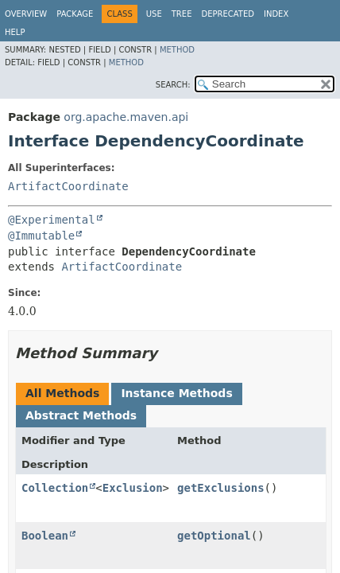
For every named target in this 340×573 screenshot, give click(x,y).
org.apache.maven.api (126, 117)
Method (177, 49)
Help (15, 32)
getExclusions (221, 487)
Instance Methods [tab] (176, 393)
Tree (182, 14)
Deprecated (227, 14)
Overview (26, 14)
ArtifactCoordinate (68, 186)
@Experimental (51, 219)
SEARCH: (173, 84)
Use (154, 14)
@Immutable (41, 235)
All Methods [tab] (62, 393)
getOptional (214, 535)
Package (74, 14)
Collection (54, 487)
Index (276, 14)
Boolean (44, 535)
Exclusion (132, 487)
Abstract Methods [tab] (81, 415)
